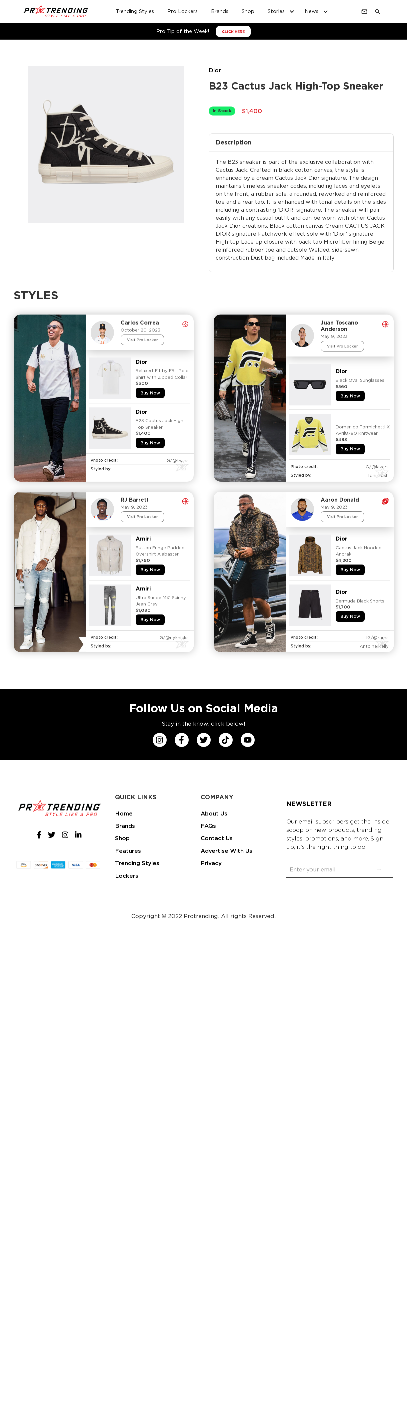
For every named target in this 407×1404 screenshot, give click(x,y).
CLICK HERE (233, 32)
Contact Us (217, 838)
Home (124, 813)
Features (128, 850)
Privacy (211, 863)
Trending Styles (137, 863)
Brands (125, 825)
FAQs (208, 825)
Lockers (126, 875)
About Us (214, 813)
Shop (122, 838)
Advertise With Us (226, 850)
